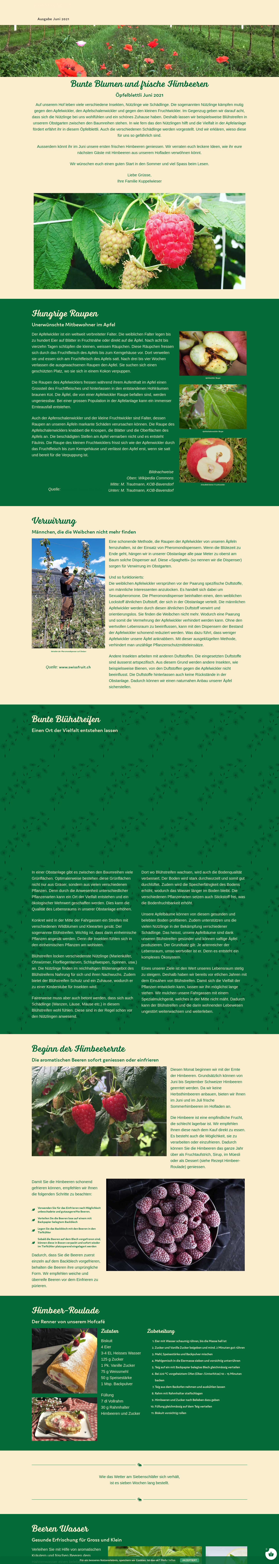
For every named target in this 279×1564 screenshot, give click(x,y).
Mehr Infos (168, 1560)
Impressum (120, 1530)
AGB (114, 1542)
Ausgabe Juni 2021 (53, 19)
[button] (36, 596)
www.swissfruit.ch (75, 667)
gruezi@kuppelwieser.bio (64, 1550)
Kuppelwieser (53, 6)
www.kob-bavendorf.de (81, 489)
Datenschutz (122, 1536)
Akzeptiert (189, 1560)
